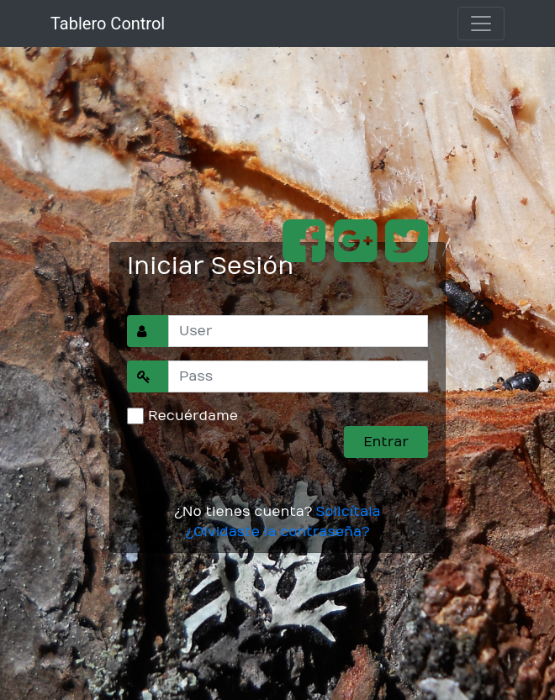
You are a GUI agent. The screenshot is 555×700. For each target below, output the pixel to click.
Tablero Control (107, 23)
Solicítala (347, 511)
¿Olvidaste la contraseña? (277, 531)
